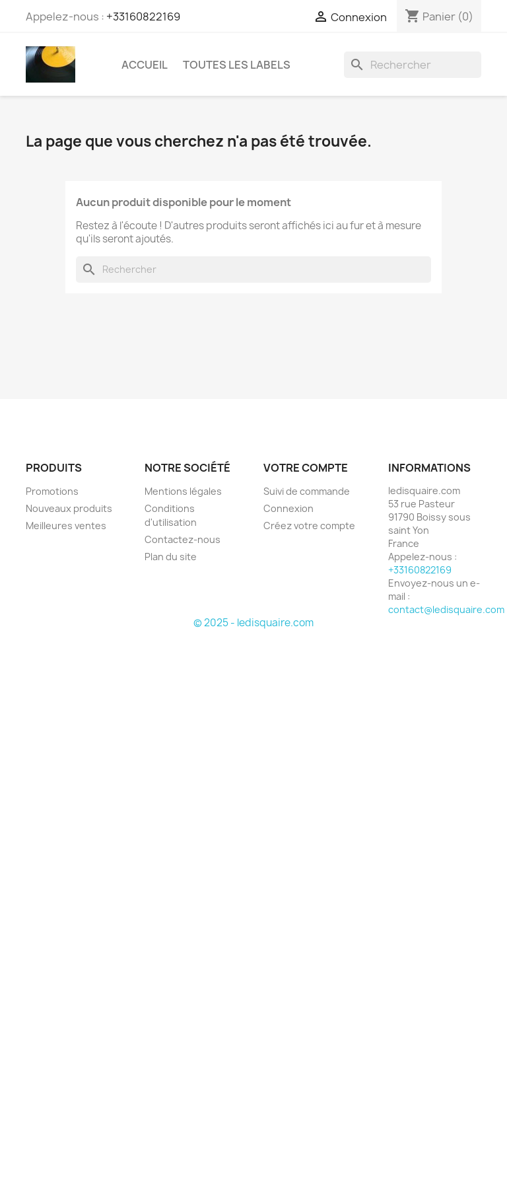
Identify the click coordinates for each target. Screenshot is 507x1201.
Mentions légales (183, 491)
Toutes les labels (236, 64)
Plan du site (171, 556)
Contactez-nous (182, 539)
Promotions (52, 491)
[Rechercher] (412, 65)
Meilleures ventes (66, 525)
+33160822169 (143, 16)
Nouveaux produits (69, 508)
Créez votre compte (309, 525)
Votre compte (305, 467)
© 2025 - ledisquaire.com (253, 623)
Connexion (288, 508)
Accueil (144, 64)
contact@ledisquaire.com (446, 609)
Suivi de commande (306, 491)
